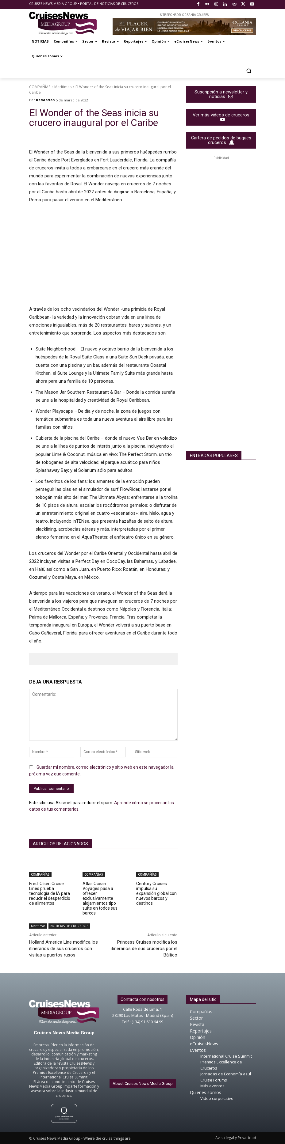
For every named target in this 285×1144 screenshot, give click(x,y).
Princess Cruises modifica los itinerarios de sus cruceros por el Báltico (144, 948)
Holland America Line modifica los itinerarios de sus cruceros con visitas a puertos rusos (63, 948)
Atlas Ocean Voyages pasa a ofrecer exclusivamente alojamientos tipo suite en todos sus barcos (100, 898)
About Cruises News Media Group (143, 1083)
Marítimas (62, 86)
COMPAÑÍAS (39, 86)
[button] (249, 71)
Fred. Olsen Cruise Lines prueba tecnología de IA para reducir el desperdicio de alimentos (49, 893)
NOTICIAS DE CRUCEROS (69, 926)
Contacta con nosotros (142, 999)
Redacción (45, 99)
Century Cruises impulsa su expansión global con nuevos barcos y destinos (156, 893)
